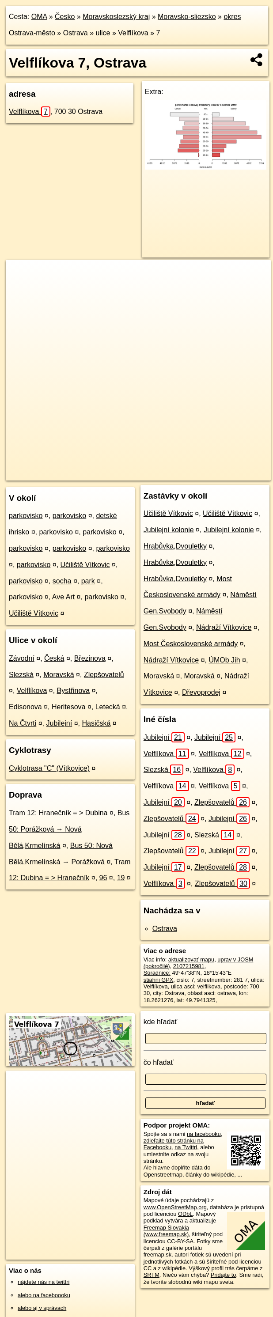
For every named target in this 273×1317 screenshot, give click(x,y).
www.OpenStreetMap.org (175, 1207)
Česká (54, 658)
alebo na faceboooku (44, 1295)
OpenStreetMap (110, 473)
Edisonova (25, 707)
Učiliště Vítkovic (85, 564)
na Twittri (185, 1147)
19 (121, 878)
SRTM (151, 1275)
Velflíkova (133, 33)
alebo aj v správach (42, 1308)
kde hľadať (161, 1022)
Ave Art (63, 597)
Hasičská (96, 723)
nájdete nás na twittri (43, 1282)
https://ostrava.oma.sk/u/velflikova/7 (226, 473)
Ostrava (75, 33)
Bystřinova (73, 690)
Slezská (21, 674)
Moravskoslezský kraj (116, 16)
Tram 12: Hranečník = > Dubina (58, 813)
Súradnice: (157, 972)
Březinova (90, 658)
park (88, 581)
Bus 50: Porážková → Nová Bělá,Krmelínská (69, 829)
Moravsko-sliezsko (187, 16)
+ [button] (21, 274)
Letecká (107, 707)
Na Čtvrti (22, 723)
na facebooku (204, 1134)
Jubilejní (59, 723)
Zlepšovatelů (104, 674)
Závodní (21, 658)
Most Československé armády (191, 643)
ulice (103, 33)
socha (62, 581)
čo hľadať (159, 1062)
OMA (39, 16)
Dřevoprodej (201, 692)
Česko (65, 16)
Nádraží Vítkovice (223, 627)
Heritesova (68, 707)
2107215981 (189, 966)
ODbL (185, 1214)
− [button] (21, 288)
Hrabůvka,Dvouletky (175, 546)
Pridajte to (223, 1275)
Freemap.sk (156, 473)
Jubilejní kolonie (169, 530)
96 (103, 878)
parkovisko (25, 515)
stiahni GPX (159, 979)
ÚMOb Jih (224, 660)
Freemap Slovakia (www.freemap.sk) (166, 1231)
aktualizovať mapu (191, 959)
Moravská (58, 674)
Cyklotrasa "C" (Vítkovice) (49, 768)
